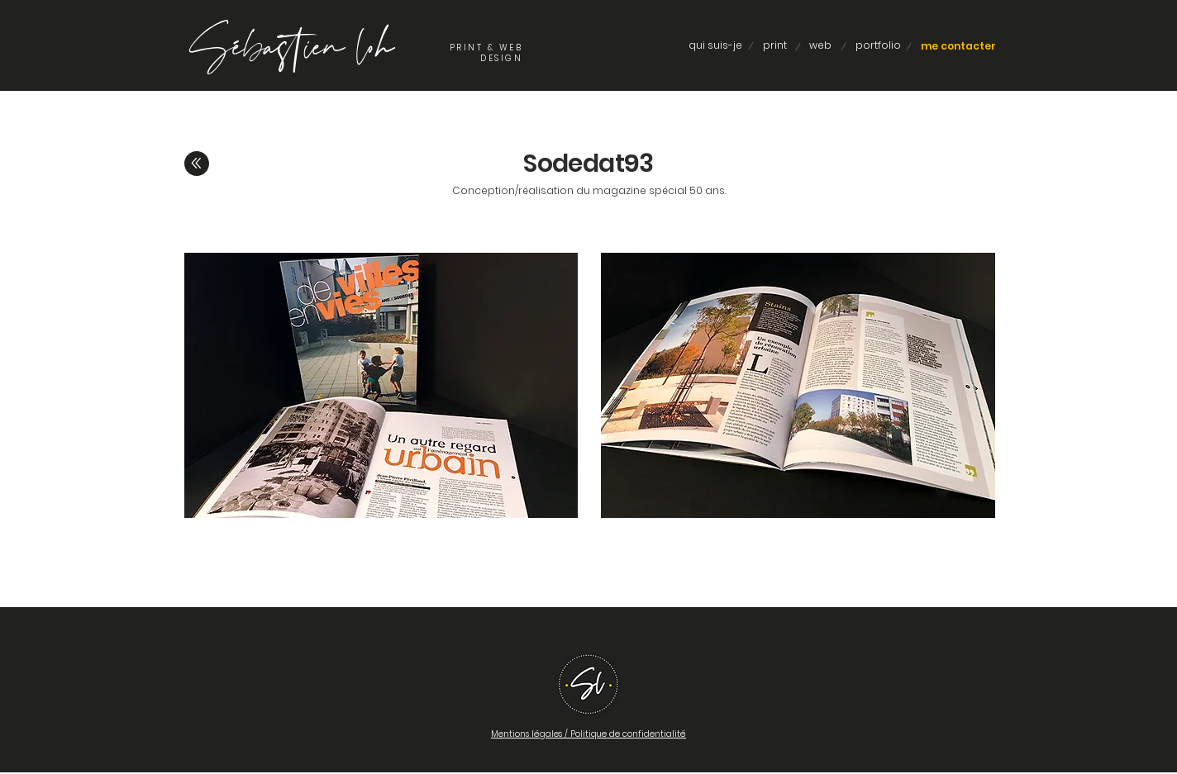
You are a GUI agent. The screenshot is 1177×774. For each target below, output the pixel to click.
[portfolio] (877, 46)
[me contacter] (958, 46)
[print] (774, 46)
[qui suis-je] (715, 46)
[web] (820, 46)
